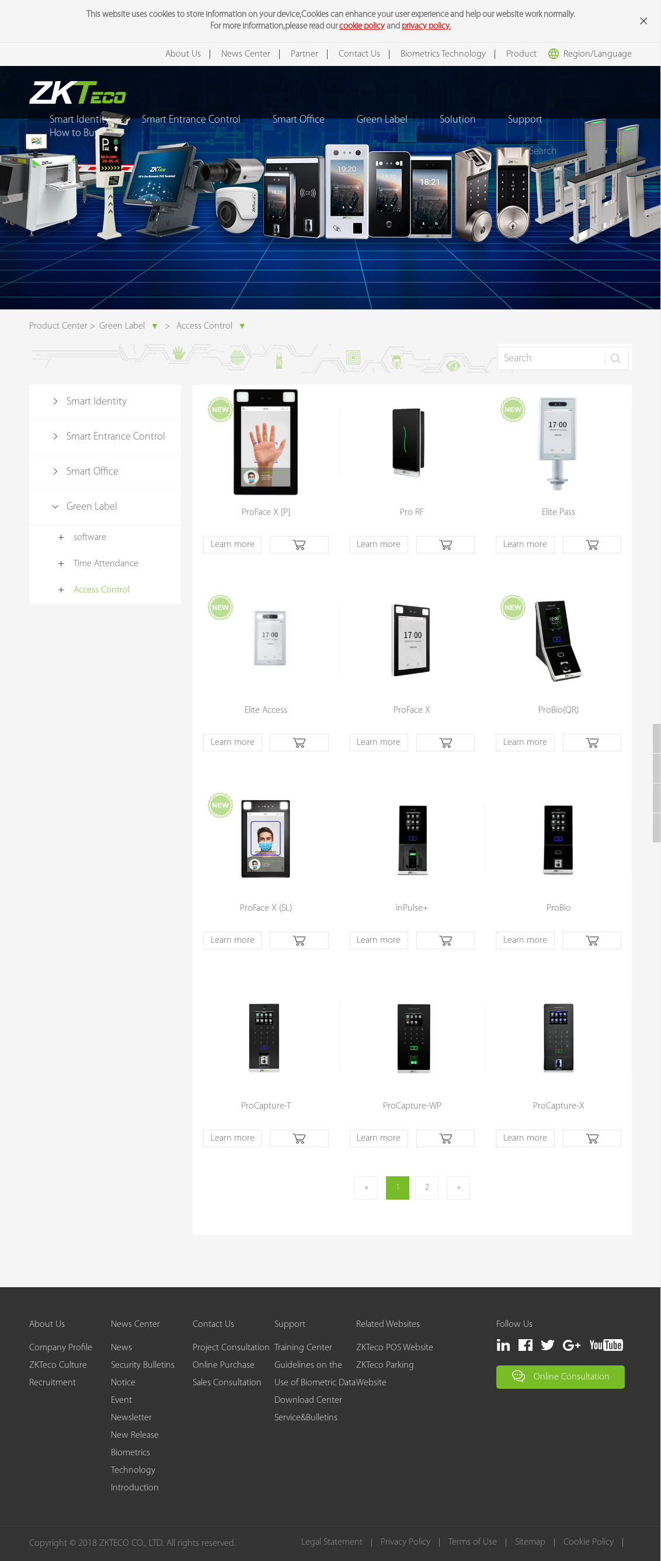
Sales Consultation (227, 1383)
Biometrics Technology (443, 54)
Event (121, 1400)
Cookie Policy (588, 1542)
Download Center (308, 1400)
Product (521, 54)
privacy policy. (426, 26)
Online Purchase (224, 1365)
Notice (123, 1383)
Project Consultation (231, 1348)
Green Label (382, 120)
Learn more (233, 544)
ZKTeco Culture (58, 1365)
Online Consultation (561, 1376)
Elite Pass (558, 512)
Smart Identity (97, 401)
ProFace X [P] (266, 512)
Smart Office (299, 120)
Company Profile (60, 1348)
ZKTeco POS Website (394, 1348)
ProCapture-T (266, 1106)
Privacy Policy (405, 1542)
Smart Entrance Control (191, 120)
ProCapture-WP (412, 1106)
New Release (135, 1435)
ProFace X (412, 710)
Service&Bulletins (306, 1418)
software (90, 537)
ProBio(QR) (558, 710)
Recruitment (52, 1383)
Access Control (211, 326)
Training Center (303, 1348)
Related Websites (388, 1324)
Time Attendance (106, 564)
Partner (304, 54)
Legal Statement (332, 1542)
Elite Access (266, 710)
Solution (458, 120)
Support (525, 120)
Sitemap (530, 1542)
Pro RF (412, 512)
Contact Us (359, 54)
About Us (183, 54)
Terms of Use (472, 1542)
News (121, 1348)
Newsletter (131, 1418)
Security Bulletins (143, 1365)
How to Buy (74, 133)
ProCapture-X (559, 1106)
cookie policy (362, 26)
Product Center (58, 326)
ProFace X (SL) (266, 908)
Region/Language (590, 53)
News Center (245, 54)
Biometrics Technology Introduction (135, 1470)
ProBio (559, 908)
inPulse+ (412, 908)
